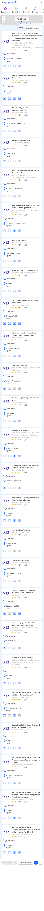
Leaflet (22, 24)
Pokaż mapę (22, 19)
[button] (41, 2)
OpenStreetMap (31, 24)
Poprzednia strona (9, 862)
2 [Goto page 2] (40, 862)
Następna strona (26, 862)
